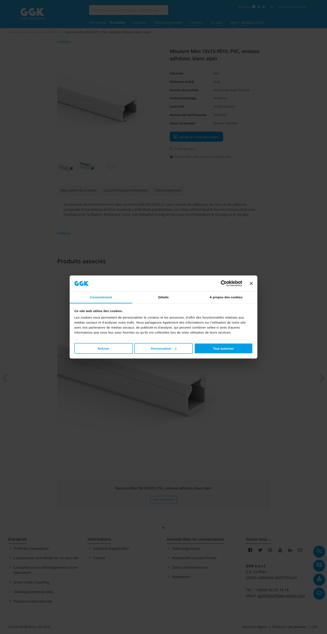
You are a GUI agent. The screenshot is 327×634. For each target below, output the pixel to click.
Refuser (103, 348)
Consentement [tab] (101, 297)
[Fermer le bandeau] (251, 283)
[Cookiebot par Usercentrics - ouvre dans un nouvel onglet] (224, 283)
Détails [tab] (163, 297)
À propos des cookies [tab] (226, 297)
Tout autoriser (223, 348)
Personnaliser (163, 348)
